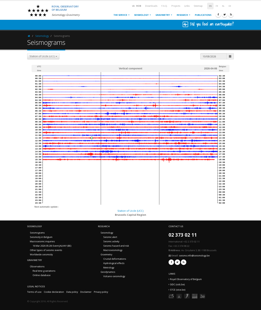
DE (230, 6)
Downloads (151, 5)
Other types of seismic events (46, 250)
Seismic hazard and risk (116, 245)
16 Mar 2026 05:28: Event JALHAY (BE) (52, 245)
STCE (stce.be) (177, 289)
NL (223, 6)
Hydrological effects (114, 263)
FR (217, 6)
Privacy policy (101, 291)
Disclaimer (86, 291)
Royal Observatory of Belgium (186, 279)
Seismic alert (110, 237)
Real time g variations (44, 270)
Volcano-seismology (114, 276)
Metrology (108, 267)
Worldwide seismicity (41, 254)
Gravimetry (163, 15)
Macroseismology (112, 250)
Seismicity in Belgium (41, 237)
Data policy (72, 291)
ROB (136, 5)
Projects (175, 5)
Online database (42, 275)
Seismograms (37, 232)
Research (182, 15)
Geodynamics (108, 271)
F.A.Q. (164, 5)
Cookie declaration (54, 291)
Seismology (141, 15)
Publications (203, 15)
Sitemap (198, 5)
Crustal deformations (114, 258)
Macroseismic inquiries (42, 241)
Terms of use (34, 291)
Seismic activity (111, 241)
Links (187, 5)
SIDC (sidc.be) (177, 284)
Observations (37, 266)
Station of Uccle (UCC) (130, 210)
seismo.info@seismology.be (194, 255)
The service (120, 15)
